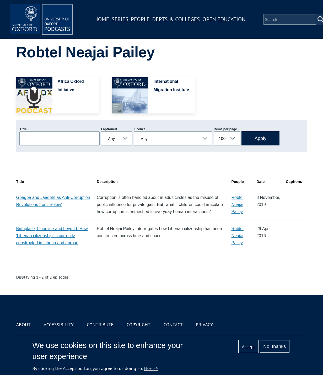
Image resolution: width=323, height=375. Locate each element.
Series (120, 19)
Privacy (204, 325)
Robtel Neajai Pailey (238, 204)
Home (101, 19)
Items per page (225, 129)
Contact (173, 325)
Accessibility (59, 325)
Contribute (100, 325)
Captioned (109, 129)
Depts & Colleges (176, 19)
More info (151, 368)
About (23, 325)
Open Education (223, 19)
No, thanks (274, 346)
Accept (248, 347)
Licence (139, 129)
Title (23, 129)
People (140, 19)
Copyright (138, 325)
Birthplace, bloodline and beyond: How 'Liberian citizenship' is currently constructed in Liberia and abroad (52, 235)
